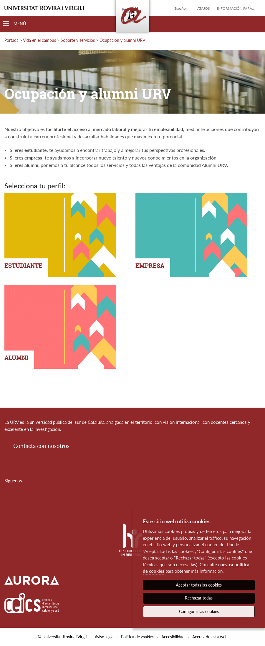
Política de (137, 636)
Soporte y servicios (78, 40)
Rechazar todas (199, 597)
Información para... (236, 8)
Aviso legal (104, 636)
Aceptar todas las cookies (199, 584)
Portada (11, 40)
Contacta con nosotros (41, 445)
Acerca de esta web (210, 636)
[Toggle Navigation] (14, 24)
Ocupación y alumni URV (122, 40)
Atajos (203, 8)
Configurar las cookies (199, 611)
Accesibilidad (173, 636)
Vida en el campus (39, 40)
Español (180, 8)
